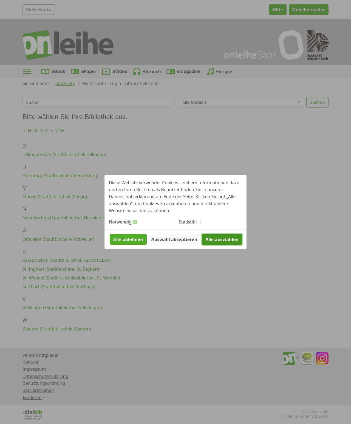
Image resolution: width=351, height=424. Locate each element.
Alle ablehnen (128, 239)
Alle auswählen (222, 239)
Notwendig (120, 222)
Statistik (187, 222)
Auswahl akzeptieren (174, 239)
